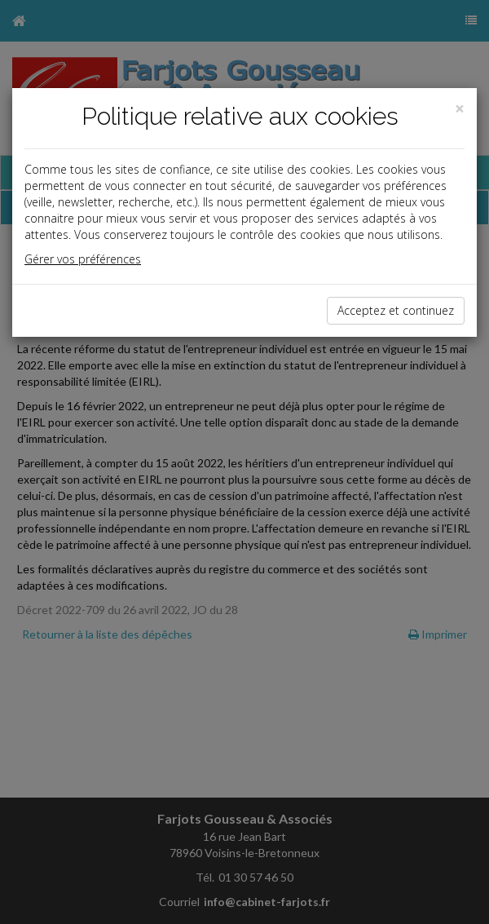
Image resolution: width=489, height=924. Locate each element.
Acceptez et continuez (395, 310)
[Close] (460, 108)
